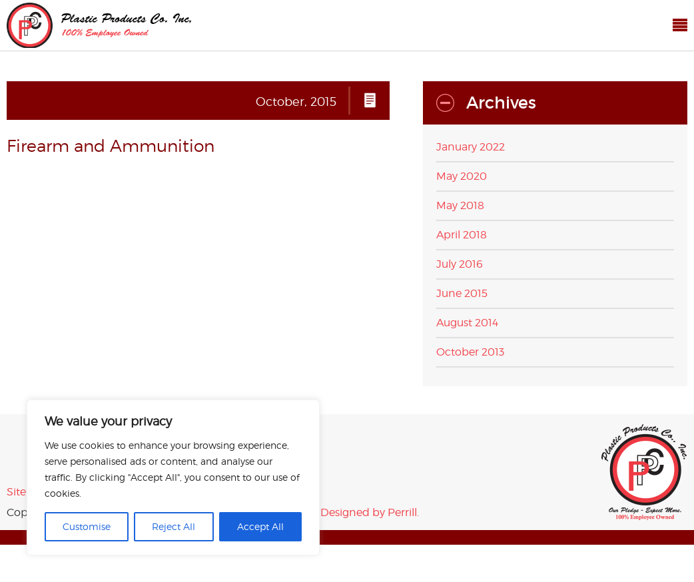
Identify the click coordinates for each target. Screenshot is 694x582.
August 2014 (467, 322)
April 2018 (461, 234)
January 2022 (470, 147)
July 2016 (459, 264)
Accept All (260, 526)
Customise (87, 526)
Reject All (173, 526)
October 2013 (470, 352)
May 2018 (460, 205)
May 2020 (461, 176)
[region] (173, 477)
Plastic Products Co (99, 25)
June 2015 (462, 293)
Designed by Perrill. (369, 512)
